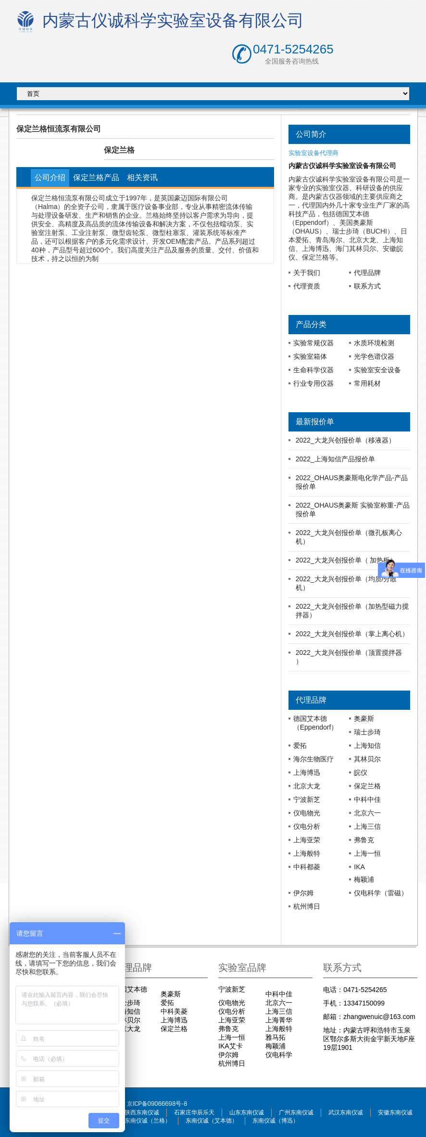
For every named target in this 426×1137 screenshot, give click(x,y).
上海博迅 (306, 772)
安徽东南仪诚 (395, 1113)
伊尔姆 (303, 893)
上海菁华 (278, 1020)
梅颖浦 (364, 879)
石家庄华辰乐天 (194, 1113)
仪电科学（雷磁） (381, 893)
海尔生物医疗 (313, 759)
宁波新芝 (306, 799)
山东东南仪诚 (246, 1113)
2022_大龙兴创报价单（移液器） (345, 440)
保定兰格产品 (96, 177)
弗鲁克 (364, 840)
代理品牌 (367, 272)
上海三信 (367, 826)
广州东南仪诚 (296, 1113)
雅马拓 (275, 1037)
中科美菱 (174, 1011)
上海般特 (306, 853)
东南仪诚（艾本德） (212, 1121)
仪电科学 (278, 1055)
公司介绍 (50, 177)
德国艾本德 (130, 989)
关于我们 (306, 272)
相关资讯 (142, 177)
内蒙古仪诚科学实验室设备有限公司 (158, 22)
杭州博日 (306, 906)
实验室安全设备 (377, 370)
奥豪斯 (364, 718)
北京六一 (367, 813)
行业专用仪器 (313, 383)
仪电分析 (306, 826)
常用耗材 (367, 383)
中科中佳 (367, 799)
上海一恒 (367, 853)
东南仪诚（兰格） (148, 1121)
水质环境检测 (374, 343)
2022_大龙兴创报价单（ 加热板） (346, 560)
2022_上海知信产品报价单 (335, 459)
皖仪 (360, 772)
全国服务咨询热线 (292, 61)
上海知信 (367, 745)
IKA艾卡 (230, 1046)
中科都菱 (306, 867)
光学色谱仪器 (374, 356)
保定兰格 (367, 786)
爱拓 (300, 745)
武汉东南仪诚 (345, 1113)
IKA (359, 867)
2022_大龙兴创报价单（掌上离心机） (352, 634)
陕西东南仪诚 (142, 1113)
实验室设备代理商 (313, 153)
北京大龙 (306, 786)
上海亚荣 (306, 840)
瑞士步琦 (367, 732)
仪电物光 (306, 813)
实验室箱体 (310, 356)
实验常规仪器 (313, 343)
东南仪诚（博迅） (275, 1121)
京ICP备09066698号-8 (157, 1104)
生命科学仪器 (313, 370)
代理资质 (306, 286)
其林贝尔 (367, 759)
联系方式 (367, 286)
